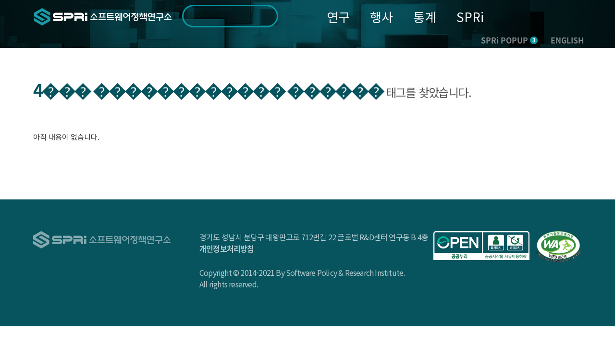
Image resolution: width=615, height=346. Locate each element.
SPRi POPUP (509, 40)
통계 (424, 16)
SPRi (470, 16)
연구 (338, 16)
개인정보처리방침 (226, 248)
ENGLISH (567, 40)
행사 (381, 16)
